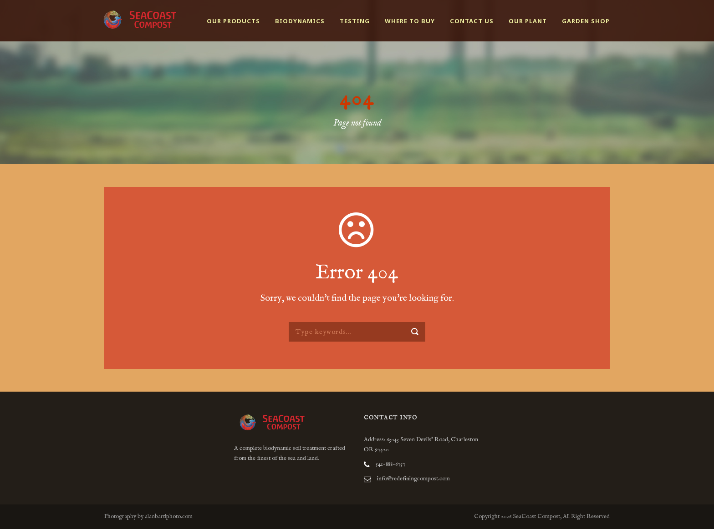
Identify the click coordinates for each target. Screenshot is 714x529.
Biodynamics (300, 21)
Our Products (233, 21)
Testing (355, 21)
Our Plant (528, 21)
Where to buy (410, 21)
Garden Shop (586, 21)
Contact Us (472, 21)
